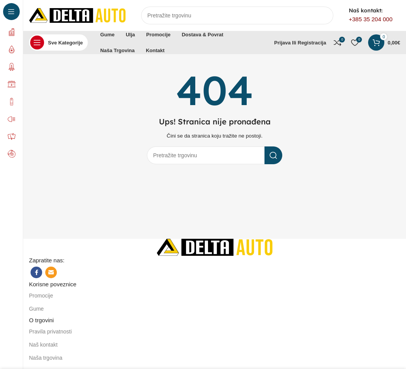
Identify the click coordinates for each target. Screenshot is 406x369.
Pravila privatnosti (50, 331)
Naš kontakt (43, 345)
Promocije (41, 295)
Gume (36, 309)
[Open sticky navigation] (58, 42)
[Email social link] (51, 272)
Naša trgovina (45, 358)
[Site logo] (77, 15)
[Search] (237, 15)
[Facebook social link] (36, 272)
